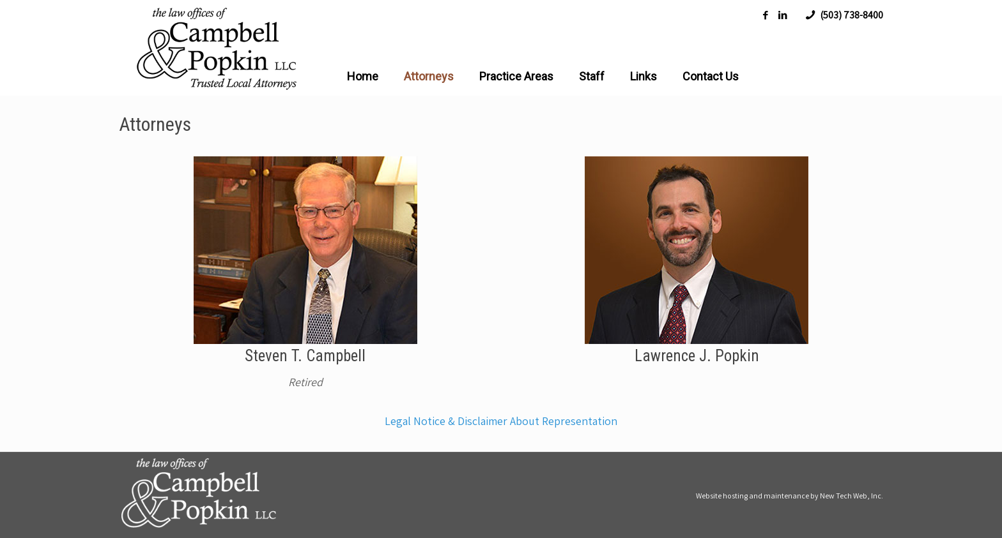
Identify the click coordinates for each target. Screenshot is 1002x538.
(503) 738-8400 (851, 15)
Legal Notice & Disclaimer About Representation (501, 421)
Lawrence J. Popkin (697, 356)
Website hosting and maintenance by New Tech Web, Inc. (789, 495)
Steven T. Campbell (305, 356)
